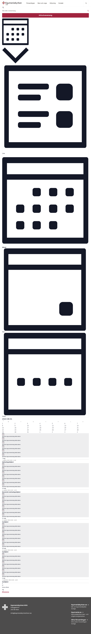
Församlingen (30, 3)
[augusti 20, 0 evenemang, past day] (65, 428)
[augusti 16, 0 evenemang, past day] (15, 428)
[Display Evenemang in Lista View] (45, 109)
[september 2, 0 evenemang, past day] (52, 432)
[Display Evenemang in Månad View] (45, 201)
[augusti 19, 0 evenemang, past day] (53, 428)
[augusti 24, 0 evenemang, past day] (28, 430)
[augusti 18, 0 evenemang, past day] (40, 428)
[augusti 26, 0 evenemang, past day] (53, 430)
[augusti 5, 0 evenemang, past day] (52, 423)
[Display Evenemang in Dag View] (45, 290)
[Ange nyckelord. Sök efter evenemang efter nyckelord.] (45, 11)
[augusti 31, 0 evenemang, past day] (28, 432)
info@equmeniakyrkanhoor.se (21, 613)
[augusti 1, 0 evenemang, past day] (2, 423)
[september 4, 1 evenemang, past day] (77, 432)
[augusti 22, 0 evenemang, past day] (3, 430)
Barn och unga (42, 3)
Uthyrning (53, 3)
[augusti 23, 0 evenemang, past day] (15, 430)
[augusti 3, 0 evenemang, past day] (27, 423)
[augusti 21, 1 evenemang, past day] (77, 428)
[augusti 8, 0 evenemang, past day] (2, 426)
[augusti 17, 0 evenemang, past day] (28, 428)
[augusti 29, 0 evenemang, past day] (3, 432)
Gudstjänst (5, 522)
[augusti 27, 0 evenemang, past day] (65, 430)
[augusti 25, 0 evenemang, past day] (40, 430)
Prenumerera (5, 592)
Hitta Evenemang (45, 15)
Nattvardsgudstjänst (8, 462)
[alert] (45, 435)
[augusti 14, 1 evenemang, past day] (77, 426)
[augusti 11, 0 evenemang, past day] (40, 426)
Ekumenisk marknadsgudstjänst (11, 492)
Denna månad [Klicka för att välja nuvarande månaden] (5, 587)
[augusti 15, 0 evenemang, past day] (3, 428)
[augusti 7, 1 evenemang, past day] (77, 423)
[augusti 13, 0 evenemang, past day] (65, 426)
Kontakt (60, 3)
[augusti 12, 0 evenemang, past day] (53, 426)
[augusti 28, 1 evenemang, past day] (77, 430)
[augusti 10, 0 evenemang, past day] (28, 426)
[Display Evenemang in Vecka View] (45, 375)
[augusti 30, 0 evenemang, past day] (15, 432)
